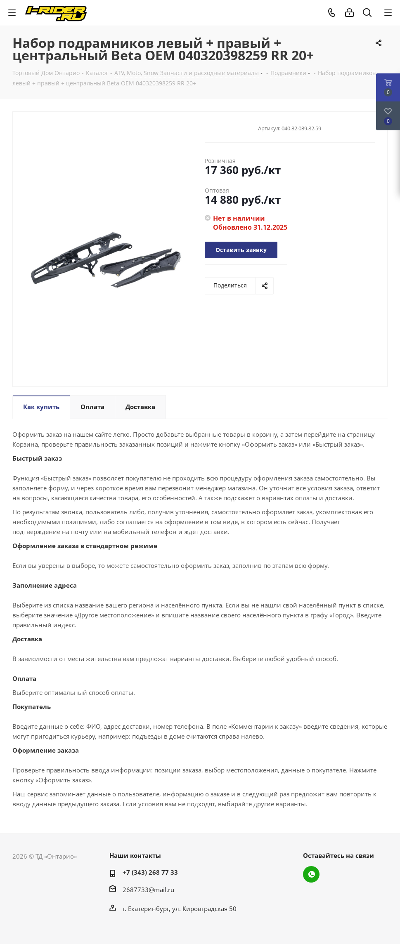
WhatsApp (311, 874)
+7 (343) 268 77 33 (150, 872)
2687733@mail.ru (148, 889)
